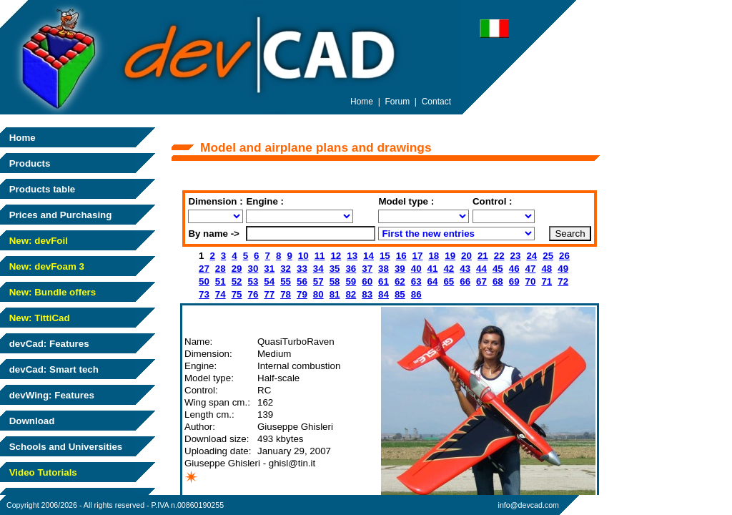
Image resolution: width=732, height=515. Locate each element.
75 (237, 294)
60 (367, 281)
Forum (397, 102)
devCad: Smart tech (52, 369)
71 (546, 281)
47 (530, 268)
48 (546, 268)
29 (237, 268)
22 (499, 255)
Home (21, 137)
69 (514, 281)
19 (450, 255)
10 (303, 255)
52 (237, 281)
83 (367, 294)
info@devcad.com (528, 505)
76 (252, 294)
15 (385, 255)
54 (269, 281)
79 (302, 294)
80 (318, 294)
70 (530, 281)
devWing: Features (50, 395)
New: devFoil (37, 240)
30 (252, 268)
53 (252, 281)
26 (564, 255)
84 (383, 294)
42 (448, 268)
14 (368, 255)
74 (220, 294)
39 (400, 268)
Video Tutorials (41, 472)
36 (350, 268)
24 (531, 255)
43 (465, 268)
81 (335, 294)
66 (465, 281)
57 (318, 281)
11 (320, 255)
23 (515, 255)
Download (30, 421)
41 (432, 268)
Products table (40, 189)
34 (318, 268)
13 (352, 255)
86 (416, 294)
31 (269, 268)
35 (335, 268)
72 (563, 281)
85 (400, 294)
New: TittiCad (38, 318)
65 (448, 281)
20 (466, 255)
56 (302, 281)
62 (400, 281)
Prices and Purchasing (59, 215)
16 (401, 255)
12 (335, 255)
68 (498, 281)
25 (548, 255)
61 (383, 281)
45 (498, 268)
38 (383, 268)
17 (417, 255)
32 (285, 268)
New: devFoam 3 (45, 266)
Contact (436, 102)
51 (220, 281)
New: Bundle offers (51, 292)
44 (481, 268)
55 (285, 281)
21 (483, 255)
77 (269, 294)
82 (350, 294)
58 (335, 281)
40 (416, 268)
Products (28, 163)
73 (204, 294)
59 (350, 281)
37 (367, 268)
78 (285, 294)
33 (302, 268)
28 (220, 268)
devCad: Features (47, 343)
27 (204, 268)
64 (432, 281)
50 (204, 281)
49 (563, 268)
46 (514, 268)
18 (433, 255)
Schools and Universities (64, 446)
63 (416, 281)
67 (481, 281)
